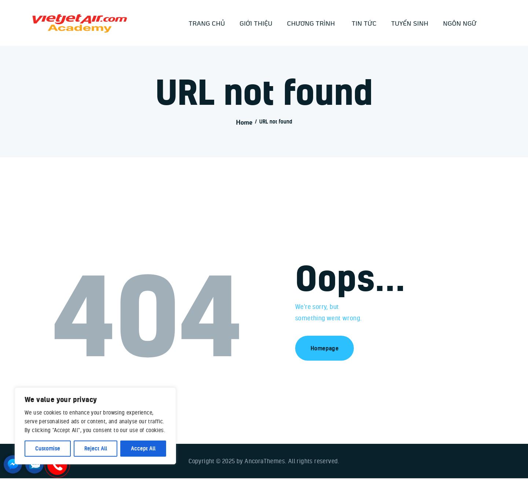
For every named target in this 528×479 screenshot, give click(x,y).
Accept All (143, 448)
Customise (47, 448)
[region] (95, 425)
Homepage (324, 348)
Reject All (95, 448)
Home (244, 122)
